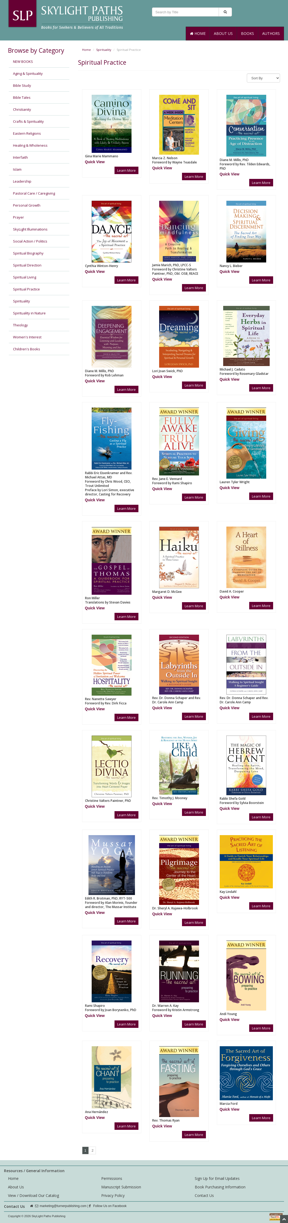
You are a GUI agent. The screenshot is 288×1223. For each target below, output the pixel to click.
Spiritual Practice (26, 289)
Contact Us (204, 1195)
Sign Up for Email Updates (217, 1178)
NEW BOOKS (23, 61)
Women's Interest (27, 337)
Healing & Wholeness (30, 145)
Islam (17, 169)
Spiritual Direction (27, 265)
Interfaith (20, 157)
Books (247, 33)
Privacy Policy (113, 1195)
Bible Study (22, 85)
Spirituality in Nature (29, 313)
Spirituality (21, 301)
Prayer (18, 217)
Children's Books (26, 349)
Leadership (22, 181)
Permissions (111, 1178)
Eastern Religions (27, 133)
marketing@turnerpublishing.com (63, 1206)
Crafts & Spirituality (28, 121)
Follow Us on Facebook (107, 1206)
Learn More (126, 170)
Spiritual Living (24, 277)
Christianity (22, 109)
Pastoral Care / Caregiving (34, 193)
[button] (95, 162)
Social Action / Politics (30, 241)
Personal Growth (26, 205)
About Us (223, 33)
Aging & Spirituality (28, 73)
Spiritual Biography (28, 253)
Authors (271, 33)
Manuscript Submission (121, 1186)
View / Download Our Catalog (33, 1195)
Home (198, 33)
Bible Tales (22, 97)
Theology (20, 325)
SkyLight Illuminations (30, 229)
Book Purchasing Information (220, 1186)
